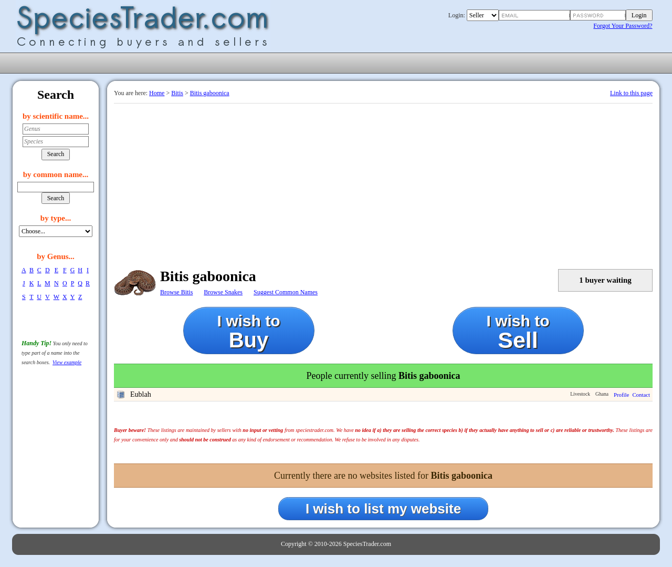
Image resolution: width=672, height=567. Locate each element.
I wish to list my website (383, 509)
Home (156, 93)
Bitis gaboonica (209, 93)
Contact (641, 394)
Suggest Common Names (286, 292)
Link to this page (631, 93)
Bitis (177, 93)
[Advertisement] (383, 182)
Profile (621, 394)
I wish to (248, 332)
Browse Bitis (176, 292)
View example (66, 362)
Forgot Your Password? (622, 25)
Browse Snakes (223, 292)
